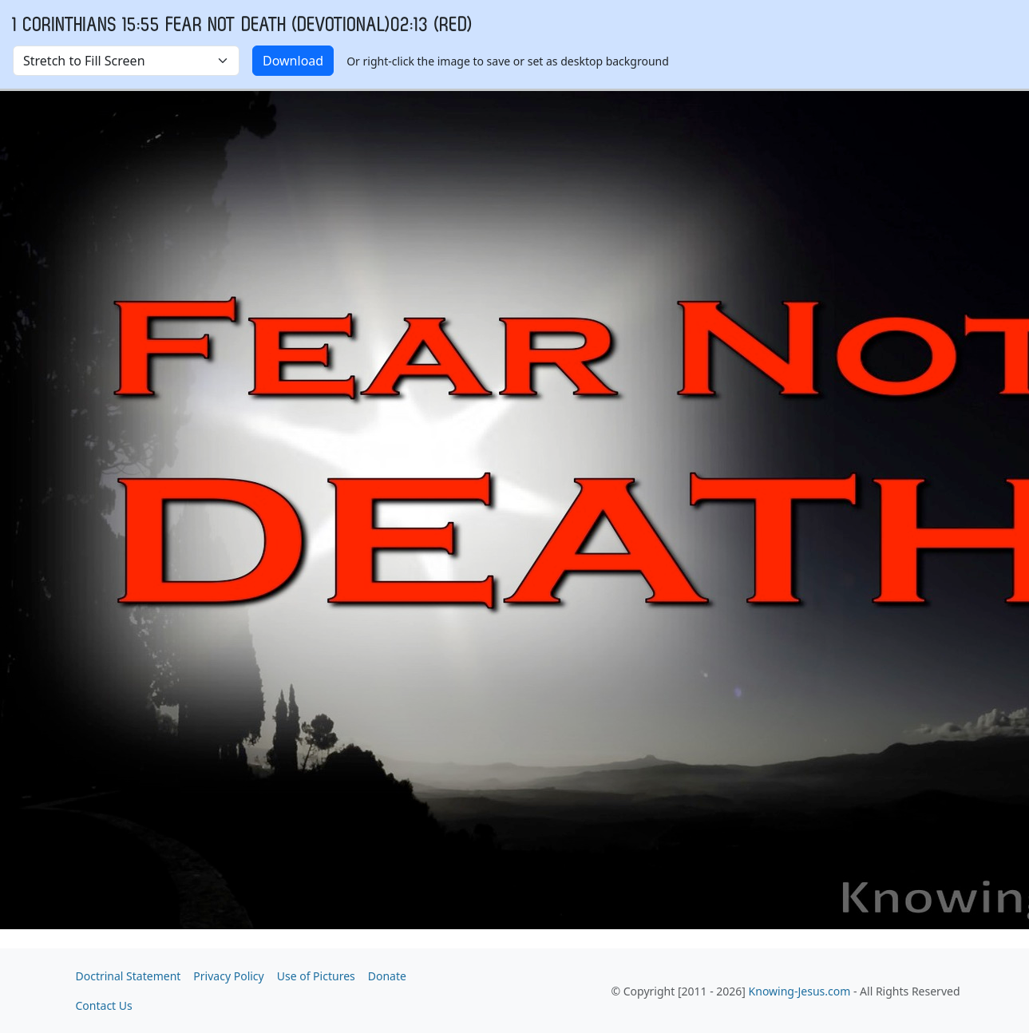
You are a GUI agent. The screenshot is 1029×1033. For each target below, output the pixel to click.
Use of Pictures (316, 976)
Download (293, 60)
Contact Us (104, 1005)
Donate (387, 976)
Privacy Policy (228, 976)
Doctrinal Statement (128, 976)
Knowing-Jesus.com (800, 991)
